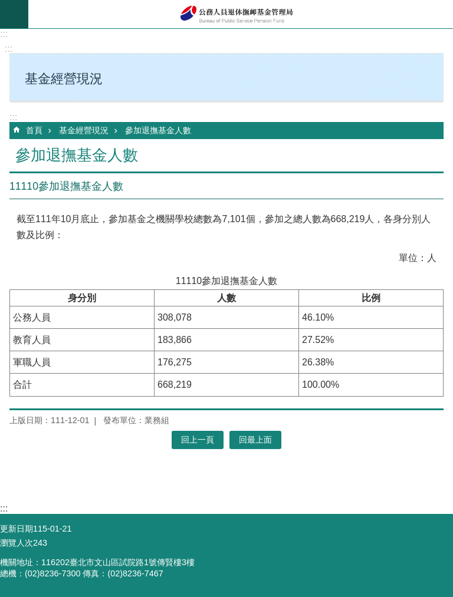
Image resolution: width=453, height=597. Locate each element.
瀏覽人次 (16, 542)
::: (4, 34)
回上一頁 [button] (197, 439)
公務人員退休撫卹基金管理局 (240, 14)
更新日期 (16, 528)
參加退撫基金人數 (158, 130)
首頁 (34, 130)
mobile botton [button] (14, 14)
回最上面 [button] (255, 439)
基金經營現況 (84, 130)
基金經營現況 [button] (64, 78)
